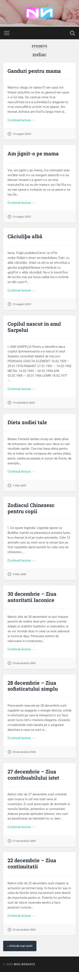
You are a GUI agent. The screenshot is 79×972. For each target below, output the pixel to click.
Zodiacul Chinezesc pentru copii (31, 508)
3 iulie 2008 (19, 574)
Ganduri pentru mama (34, 71)
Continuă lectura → (21, 120)
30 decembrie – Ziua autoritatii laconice (32, 596)
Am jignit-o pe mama (33, 153)
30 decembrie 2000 (24, 663)
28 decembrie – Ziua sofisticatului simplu (33, 685)
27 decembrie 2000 (24, 840)
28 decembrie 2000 (24, 752)
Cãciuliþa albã (25, 236)
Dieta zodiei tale (27, 422)
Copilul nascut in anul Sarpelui (34, 326)
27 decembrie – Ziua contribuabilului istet (33, 774)
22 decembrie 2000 (24, 929)
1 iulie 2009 (19, 485)
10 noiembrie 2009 (24, 402)
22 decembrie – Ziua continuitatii (32, 863)
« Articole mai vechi (19, 946)
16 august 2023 (22, 133)
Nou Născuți (24, 964)
